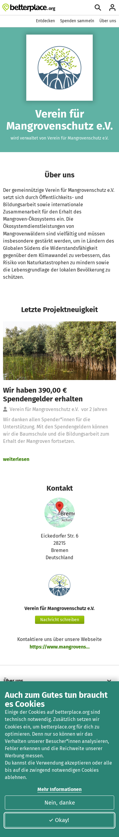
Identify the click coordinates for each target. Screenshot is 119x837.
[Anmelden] (112, 7)
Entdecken (45, 20)
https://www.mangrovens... (60, 647)
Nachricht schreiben (59, 619)
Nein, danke (59, 802)
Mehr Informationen (59, 789)
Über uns (107, 20)
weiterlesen (16, 459)
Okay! (59, 820)
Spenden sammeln (77, 20)
